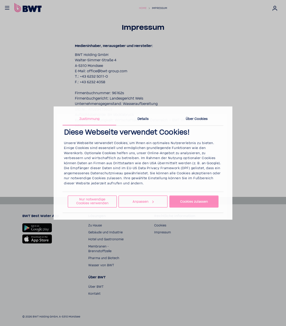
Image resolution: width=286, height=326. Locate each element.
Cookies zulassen (194, 201)
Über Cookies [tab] (197, 119)
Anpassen (143, 201)
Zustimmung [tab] (89, 119)
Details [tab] (143, 119)
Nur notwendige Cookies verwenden (92, 201)
